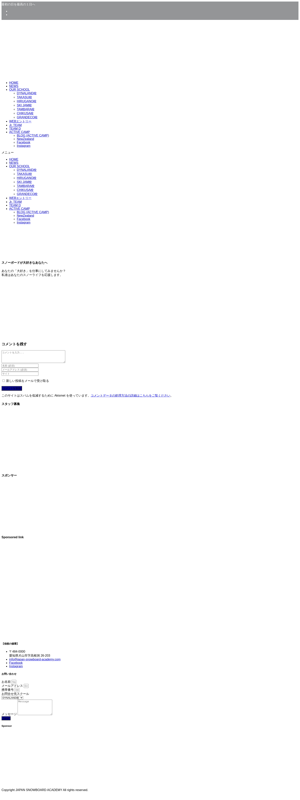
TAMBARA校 (25, 109)
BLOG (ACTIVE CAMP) (33, 135)
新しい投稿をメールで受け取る (27, 383)
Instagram (23, 145)
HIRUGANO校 (26, 101)
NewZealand (25, 139)
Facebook (23, 142)
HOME (13, 82)
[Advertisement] (150, 573)
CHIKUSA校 (25, 113)
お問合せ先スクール (15, 696)
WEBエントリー (20, 121)
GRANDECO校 (27, 117)
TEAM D (15, 128)
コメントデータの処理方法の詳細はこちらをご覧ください (130, 397)
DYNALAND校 (27, 93)
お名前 (6, 684)
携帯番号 (8, 692)
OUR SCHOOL (19, 89)
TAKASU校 (24, 97)
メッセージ (10, 719)
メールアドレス (13, 688)
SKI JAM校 (24, 105)
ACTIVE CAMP (19, 132)
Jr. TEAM (15, 125)
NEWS (13, 86)
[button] (150, 153)
